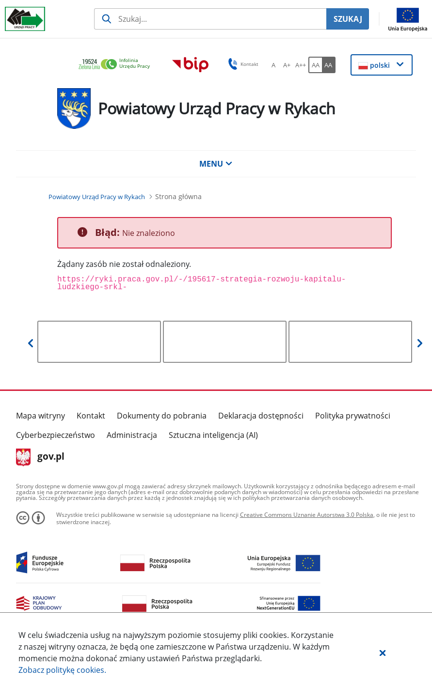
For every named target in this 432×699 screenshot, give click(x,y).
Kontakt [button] (241, 64)
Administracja (132, 435)
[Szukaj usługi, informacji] (210, 19)
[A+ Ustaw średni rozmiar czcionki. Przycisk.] (287, 65)
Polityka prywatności (352, 415)
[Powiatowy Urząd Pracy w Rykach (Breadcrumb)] (96, 196)
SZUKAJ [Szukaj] (348, 19)
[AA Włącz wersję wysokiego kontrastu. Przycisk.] (329, 65)
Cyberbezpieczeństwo (55, 435)
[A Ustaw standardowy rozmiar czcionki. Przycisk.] (273, 65)
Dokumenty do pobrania (162, 415)
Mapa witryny (40, 415)
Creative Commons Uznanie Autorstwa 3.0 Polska (306, 515)
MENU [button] (215, 163)
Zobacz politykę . (62, 670)
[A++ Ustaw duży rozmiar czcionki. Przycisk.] (300, 65)
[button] (382, 652)
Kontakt (91, 415)
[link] (117, 64)
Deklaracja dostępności (261, 415)
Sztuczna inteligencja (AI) (213, 435)
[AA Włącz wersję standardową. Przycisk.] (315, 65)
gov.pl (40, 457)
